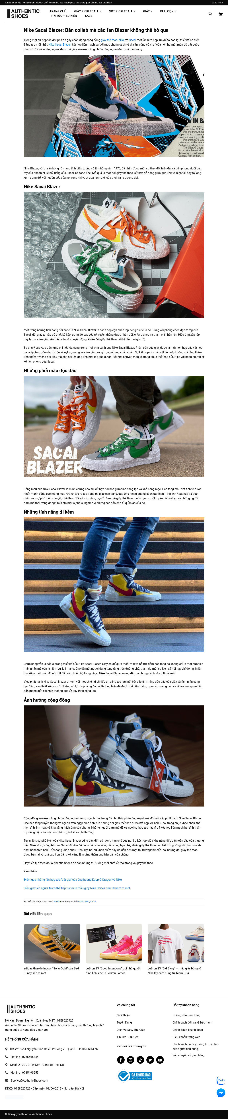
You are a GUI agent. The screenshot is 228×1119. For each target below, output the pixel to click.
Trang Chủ (58, 11)
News (57, 901)
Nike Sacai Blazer (60, 44)
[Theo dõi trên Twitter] (150, 1060)
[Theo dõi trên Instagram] (130, 1060)
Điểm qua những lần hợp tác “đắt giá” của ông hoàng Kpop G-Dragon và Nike (73, 879)
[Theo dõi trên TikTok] (140, 1060)
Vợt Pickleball (122, 11)
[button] (217, 2)
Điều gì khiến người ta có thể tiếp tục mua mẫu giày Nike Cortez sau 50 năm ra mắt (77, 888)
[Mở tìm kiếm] (210, 13)
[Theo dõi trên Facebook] (121, 1060)
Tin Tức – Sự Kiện (64, 16)
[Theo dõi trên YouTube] (160, 1060)
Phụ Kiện (168, 11)
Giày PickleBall (87, 11)
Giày (147, 11)
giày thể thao (109, 40)
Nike (122, 40)
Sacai (132, 40)
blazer (80, 901)
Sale (88, 16)
